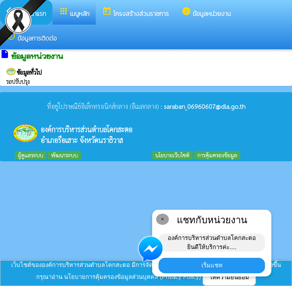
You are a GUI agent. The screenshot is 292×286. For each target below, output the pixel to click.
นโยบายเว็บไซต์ (172, 154)
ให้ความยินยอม (229, 277)
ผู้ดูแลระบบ (30, 154)
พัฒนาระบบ (64, 154)
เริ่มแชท (211, 265)
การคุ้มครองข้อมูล (217, 154)
